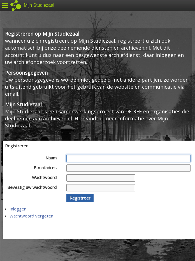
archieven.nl (135, 47)
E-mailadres (47, 167)
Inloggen (18, 209)
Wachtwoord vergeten (31, 216)
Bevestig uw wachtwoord (33, 187)
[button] (80, 198)
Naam (52, 158)
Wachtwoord (46, 177)
